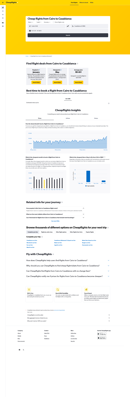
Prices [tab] (39, 118)
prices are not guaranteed (59, 310)
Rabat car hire (58, 242)
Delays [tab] (96, 118)
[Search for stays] (3, 11)
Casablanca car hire (32, 240)
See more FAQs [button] (55, 221)
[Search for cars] (3, 14)
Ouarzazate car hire (87, 245)
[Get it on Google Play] (101, 333)
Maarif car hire (30, 247)
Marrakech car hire (32, 242)
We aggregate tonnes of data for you (68, 318)
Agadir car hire (58, 245)
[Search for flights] (3, 7)
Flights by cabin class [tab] (46, 232)
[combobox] (31, 22)
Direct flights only (59, 22)
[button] (3, 2)
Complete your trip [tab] (33, 232)
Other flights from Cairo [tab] (76, 232)
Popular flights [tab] (90, 232)
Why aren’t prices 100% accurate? (68, 321)
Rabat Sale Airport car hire (89, 240)
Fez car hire (30, 245)
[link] (36, 82)
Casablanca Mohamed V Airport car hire (64, 240)
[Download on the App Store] (101, 337)
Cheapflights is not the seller (68, 315)
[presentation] (77, 63)
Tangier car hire (86, 242)
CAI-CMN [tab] (67, 98)
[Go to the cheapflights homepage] (12, 2)
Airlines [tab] (68, 118)
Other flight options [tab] (61, 232)
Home (27, 56)
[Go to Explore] (3, 18)
